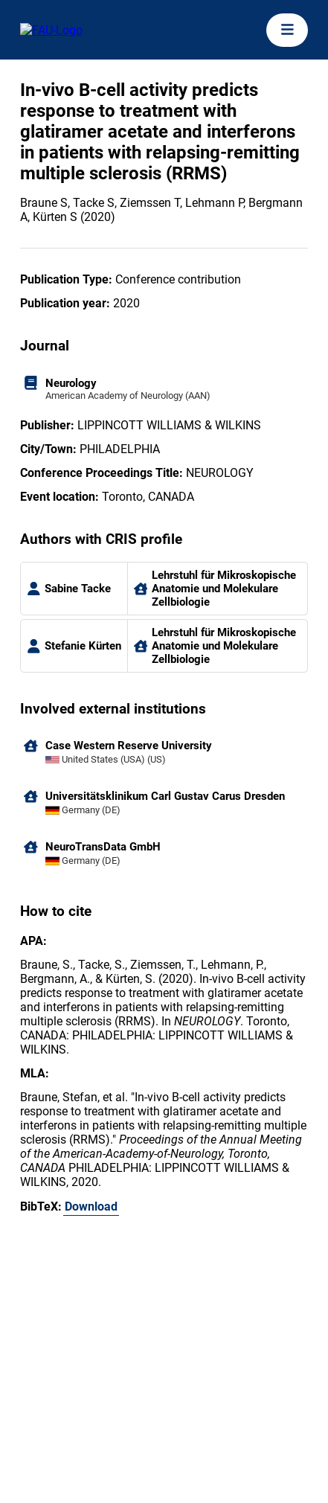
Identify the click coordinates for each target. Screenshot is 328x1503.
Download (91, 1206)
